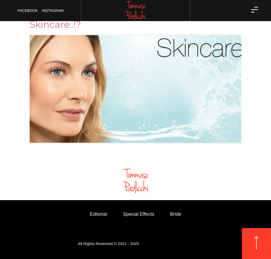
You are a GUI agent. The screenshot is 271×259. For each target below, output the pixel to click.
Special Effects (138, 214)
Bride (175, 214)
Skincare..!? (55, 24)
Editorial (98, 214)
